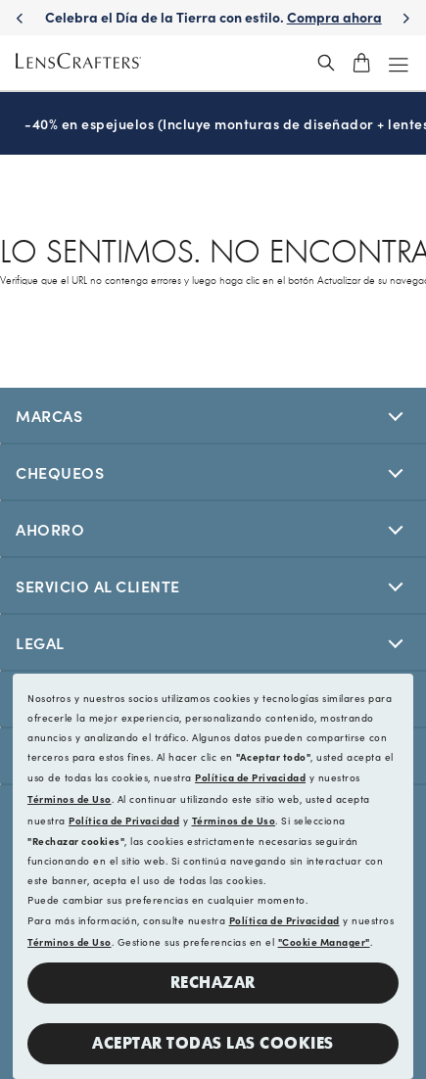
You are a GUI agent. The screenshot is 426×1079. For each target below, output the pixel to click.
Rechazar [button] (213, 982)
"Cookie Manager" (324, 942)
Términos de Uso (69, 799)
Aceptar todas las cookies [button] (213, 1043)
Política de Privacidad (250, 777)
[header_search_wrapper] (326, 62)
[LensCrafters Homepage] (78, 63)
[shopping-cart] (361, 62)
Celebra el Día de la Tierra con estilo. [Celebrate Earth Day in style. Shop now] (256, 16)
